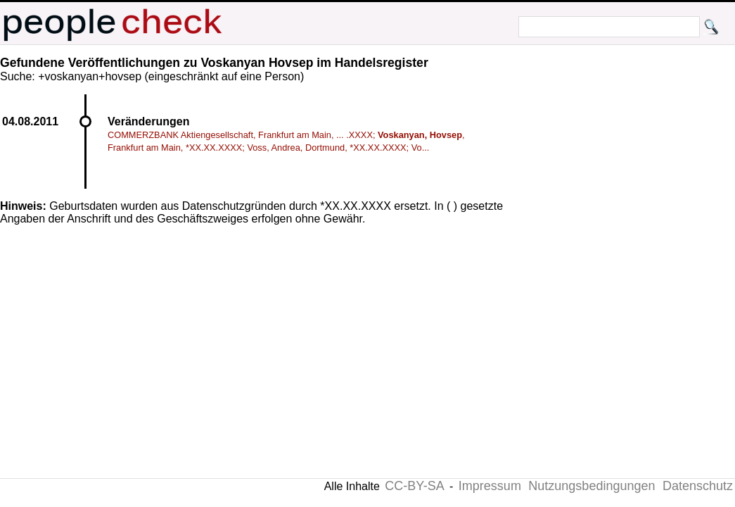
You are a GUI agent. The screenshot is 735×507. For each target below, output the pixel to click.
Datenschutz (698, 486)
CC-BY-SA (414, 486)
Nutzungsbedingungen (591, 486)
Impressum (490, 486)
